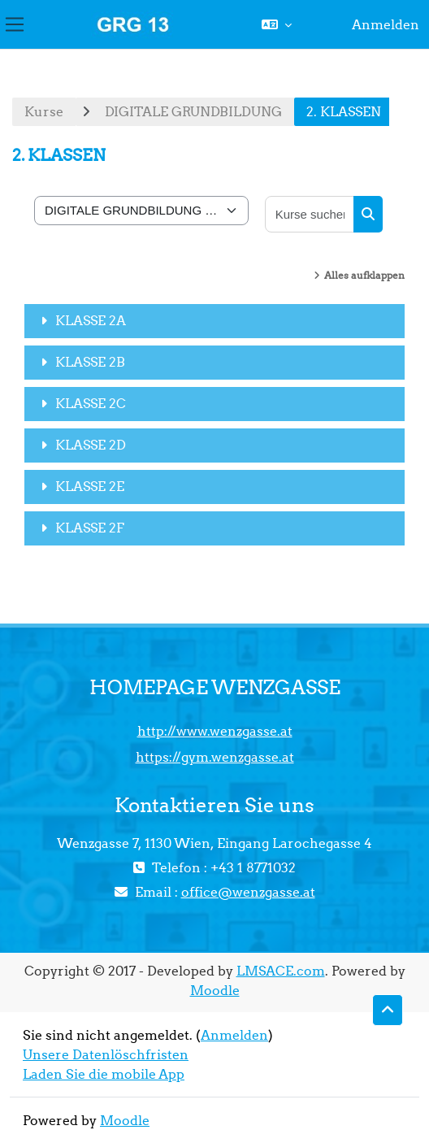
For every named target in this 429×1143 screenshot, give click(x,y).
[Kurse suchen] (310, 214)
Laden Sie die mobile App (103, 1074)
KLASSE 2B (90, 362)
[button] (276, 24)
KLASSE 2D (90, 445)
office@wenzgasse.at (248, 892)
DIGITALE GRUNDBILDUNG (193, 111)
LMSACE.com (280, 971)
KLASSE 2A (90, 320)
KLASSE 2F (89, 527)
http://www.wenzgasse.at (214, 731)
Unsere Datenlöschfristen (105, 1054)
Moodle (215, 990)
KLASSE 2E (89, 486)
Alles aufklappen (364, 275)
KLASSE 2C (90, 403)
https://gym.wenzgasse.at (215, 757)
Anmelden (385, 24)
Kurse (43, 111)
